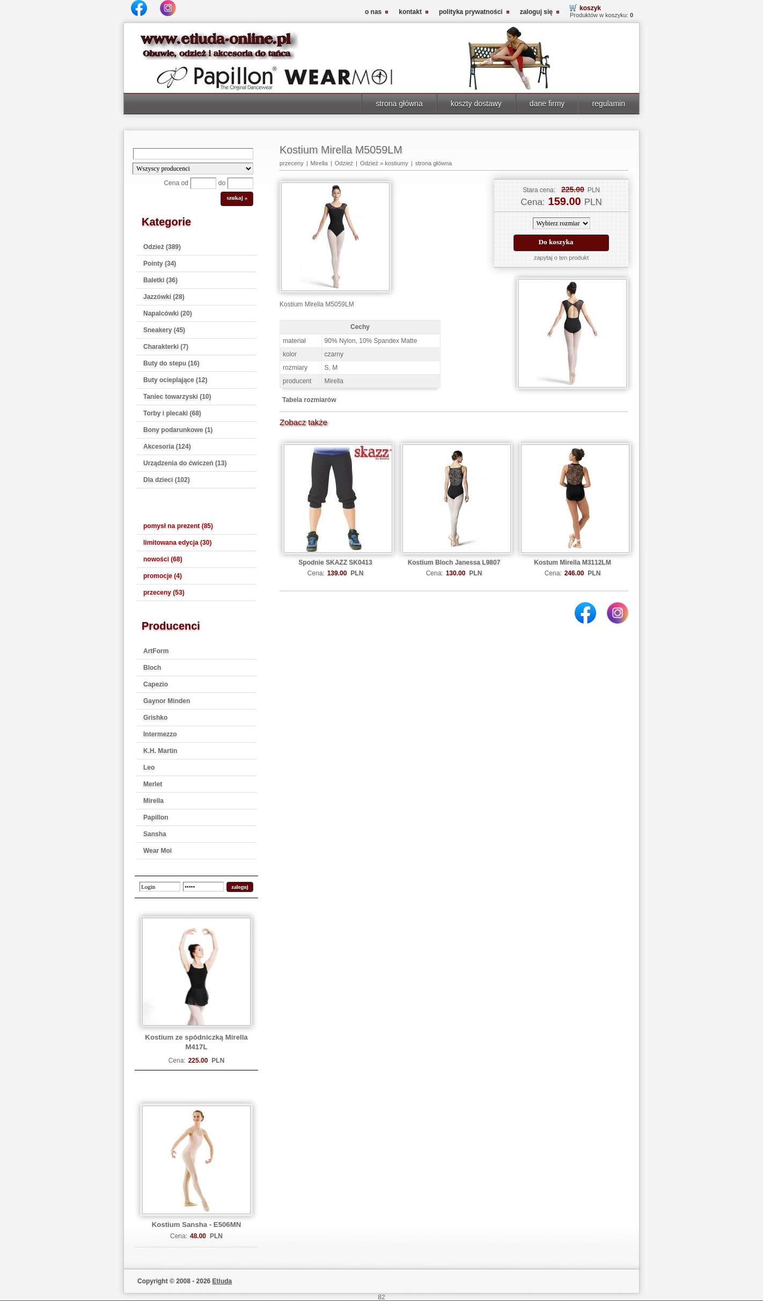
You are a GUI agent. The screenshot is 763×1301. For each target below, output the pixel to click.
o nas (373, 12)
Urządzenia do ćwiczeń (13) (184, 463)
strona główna (399, 103)
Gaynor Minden (166, 701)
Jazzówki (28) (164, 297)
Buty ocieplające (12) (175, 380)
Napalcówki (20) (167, 313)
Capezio (155, 684)
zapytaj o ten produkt (561, 257)
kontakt (410, 12)
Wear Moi (157, 850)
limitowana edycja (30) (177, 542)
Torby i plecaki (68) (172, 413)
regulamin (608, 103)
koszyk (590, 8)
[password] (203, 886)
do (221, 183)
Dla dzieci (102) (166, 480)
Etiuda (222, 1281)
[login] (160, 886)
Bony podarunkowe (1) (177, 430)
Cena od (176, 183)
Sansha (154, 834)
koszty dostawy (476, 103)
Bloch (152, 667)
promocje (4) (162, 576)
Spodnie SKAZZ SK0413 (335, 562)
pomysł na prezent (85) (178, 526)
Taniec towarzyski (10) (177, 396)
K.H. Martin (160, 751)
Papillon (155, 817)
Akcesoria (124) (167, 446)
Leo (149, 767)
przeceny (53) (164, 592)
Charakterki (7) (165, 346)
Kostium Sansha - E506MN (196, 1224)
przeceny (292, 163)
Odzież (344, 163)
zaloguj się (536, 12)
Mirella (153, 801)
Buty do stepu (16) (171, 363)
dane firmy (547, 103)
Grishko (155, 717)
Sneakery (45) (164, 330)
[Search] (193, 153)
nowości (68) (162, 559)
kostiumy (396, 163)
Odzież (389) (162, 247)
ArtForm (155, 651)
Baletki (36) (160, 280)
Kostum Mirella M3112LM (572, 562)
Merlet (152, 784)
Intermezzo (160, 734)
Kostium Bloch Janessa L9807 (454, 562)
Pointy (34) (159, 263)
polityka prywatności (471, 12)
